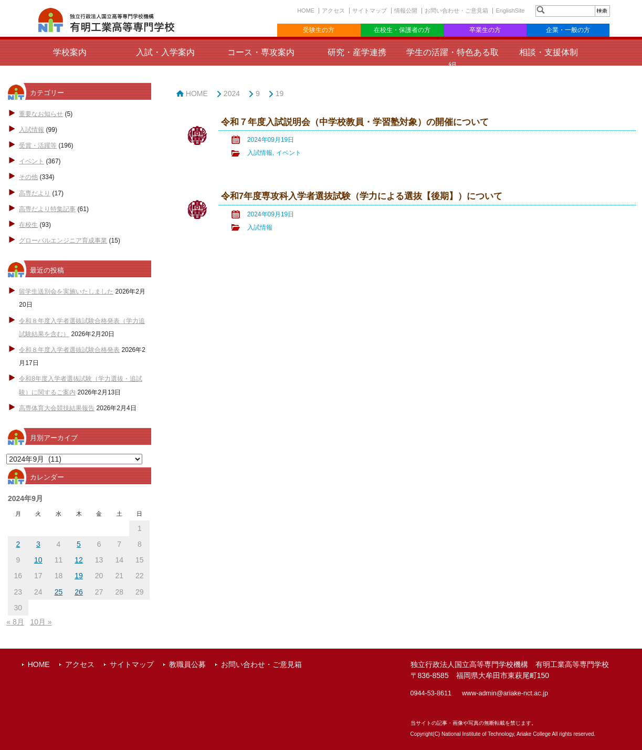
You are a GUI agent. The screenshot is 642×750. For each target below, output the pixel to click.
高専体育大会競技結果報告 (56, 408)
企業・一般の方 (568, 30)
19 (280, 93)
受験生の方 (318, 30)
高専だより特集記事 (47, 209)
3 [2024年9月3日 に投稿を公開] (38, 544)
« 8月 (15, 622)
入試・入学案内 (165, 52)
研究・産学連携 (357, 52)
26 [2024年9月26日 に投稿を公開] (79, 592)
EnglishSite (510, 10)
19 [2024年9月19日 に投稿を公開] (79, 575)
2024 (232, 93)
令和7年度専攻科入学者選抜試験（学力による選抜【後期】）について (361, 196)
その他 (28, 177)
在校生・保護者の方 (402, 30)
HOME (305, 10)
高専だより (34, 193)
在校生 (28, 224)
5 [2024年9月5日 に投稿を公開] (79, 544)
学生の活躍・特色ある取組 (452, 59)
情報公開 (405, 10)
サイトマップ (369, 10)
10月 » (40, 622)
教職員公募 (187, 664)
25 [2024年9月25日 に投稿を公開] (59, 592)
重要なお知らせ (41, 114)
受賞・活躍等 (38, 145)
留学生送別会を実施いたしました (66, 291)
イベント (31, 161)
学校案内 (70, 52)
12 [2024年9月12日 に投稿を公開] (79, 560)
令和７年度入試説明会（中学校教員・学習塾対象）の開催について (355, 122)
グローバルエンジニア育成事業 (63, 240)
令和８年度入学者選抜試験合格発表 (69, 349)
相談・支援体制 (548, 52)
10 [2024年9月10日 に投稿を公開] (38, 560)
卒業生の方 (485, 30)
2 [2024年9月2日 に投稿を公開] (18, 544)
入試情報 (31, 129)
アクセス (333, 10)
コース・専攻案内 (260, 52)
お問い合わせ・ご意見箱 (456, 10)
